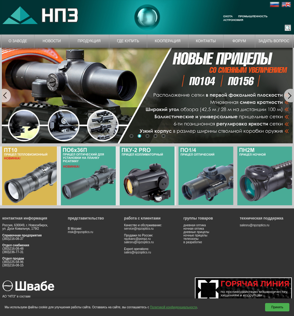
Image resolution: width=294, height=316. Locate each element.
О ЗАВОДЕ (18, 41)
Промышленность (253, 16)
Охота (228, 16)
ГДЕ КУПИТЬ (128, 41)
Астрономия (233, 20)
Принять (277, 307)
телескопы (191, 238)
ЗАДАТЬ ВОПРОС (273, 41)
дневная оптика (194, 225)
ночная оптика (193, 228)
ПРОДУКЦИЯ (89, 41)
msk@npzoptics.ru (80, 232)
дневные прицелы (196, 232)
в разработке (192, 242)
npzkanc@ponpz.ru (137, 238)
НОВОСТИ (51, 41)
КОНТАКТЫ (206, 41)
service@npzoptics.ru (139, 228)
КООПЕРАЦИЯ (168, 41)
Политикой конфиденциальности (173, 307)
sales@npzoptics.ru (137, 252)
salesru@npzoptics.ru (139, 242)
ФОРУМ (239, 41)
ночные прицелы (195, 235)
